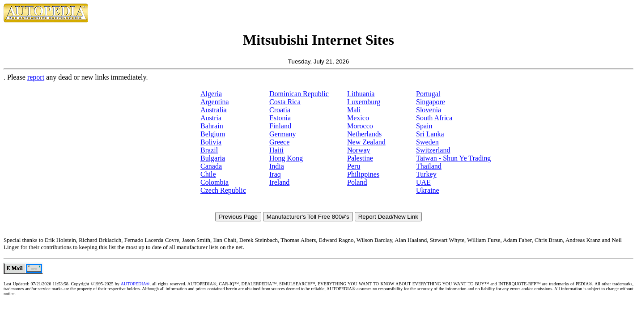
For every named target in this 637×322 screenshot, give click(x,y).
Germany (282, 134)
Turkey (426, 174)
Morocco (360, 126)
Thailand (429, 166)
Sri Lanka (430, 134)
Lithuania (360, 93)
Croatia (279, 110)
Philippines (363, 174)
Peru (353, 166)
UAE (423, 182)
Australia (213, 110)
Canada (211, 166)
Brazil (209, 150)
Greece (279, 142)
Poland (357, 182)
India (276, 166)
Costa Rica (285, 102)
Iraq (275, 174)
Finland (280, 126)
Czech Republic (223, 190)
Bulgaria (212, 158)
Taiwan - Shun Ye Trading (453, 158)
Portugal (428, 93)
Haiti (276, 150)
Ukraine (427, 190)
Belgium (212, 134)
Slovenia (428, 110)
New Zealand (366, 142)
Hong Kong (286, 158)
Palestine (360, 158)
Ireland (279, 182)
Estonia (280, 118)
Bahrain (211, 126)
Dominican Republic (299, 93)
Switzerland (433, 150)
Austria (210, 118)
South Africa (434, 118)
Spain (424, 126)
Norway (358, 150)
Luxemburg (363, 102)
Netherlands (364, 134)
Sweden (427, 142)
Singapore (430, 102)
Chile (208, 174)
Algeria (211, 93)
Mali (354, 110)
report (35, 77)
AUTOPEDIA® (135, 283)
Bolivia (210, 142)
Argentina (214, 102)
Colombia (214, 182)
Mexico (358, 118)
